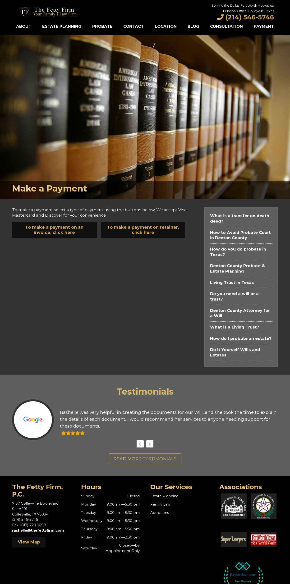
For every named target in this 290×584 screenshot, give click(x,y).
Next (149, 443)
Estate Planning (61, 26)
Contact (133, 26)
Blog (193, 26)
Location (166, 26)
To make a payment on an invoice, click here (54, 230)
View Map (29, 542)
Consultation (226, 26)
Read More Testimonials (145, 458)
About (23, 26)
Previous (140, 443)
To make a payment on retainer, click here (143, 230)
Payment (264, 26)
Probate (102, 26)
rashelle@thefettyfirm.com (38, 530)
